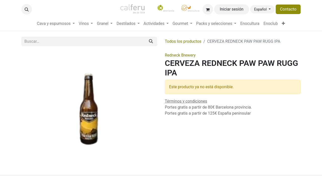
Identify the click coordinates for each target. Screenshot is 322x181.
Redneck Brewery (180, 55)
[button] (26, 9)
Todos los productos (183, 41)
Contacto (288, 9)
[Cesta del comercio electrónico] (208, 9)
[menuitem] (56, 24)
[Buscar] (151, 41)
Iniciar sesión (231, 9)
